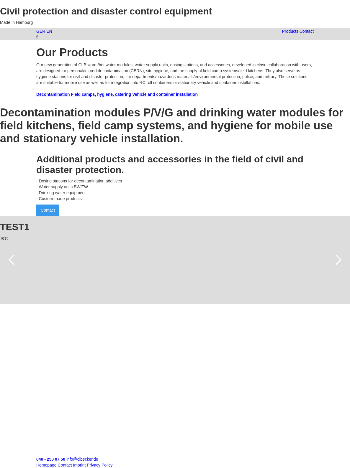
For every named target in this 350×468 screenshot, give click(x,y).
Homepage (46, 465)
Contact (48, 210)
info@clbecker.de (82, 459)
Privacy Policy (99, 465)
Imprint (79, 465)
